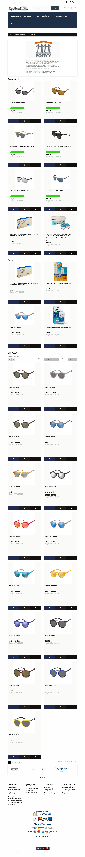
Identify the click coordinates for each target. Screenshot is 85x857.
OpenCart (18, 852)
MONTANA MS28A (14, 536)
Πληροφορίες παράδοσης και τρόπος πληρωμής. (14, 793)
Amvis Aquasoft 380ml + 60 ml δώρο (59, 283)
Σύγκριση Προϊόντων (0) (15, 356)
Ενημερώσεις (66, 793)
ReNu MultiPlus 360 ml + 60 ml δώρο (59, 327)
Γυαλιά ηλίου (47, 16)
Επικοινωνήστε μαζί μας (33, 788)
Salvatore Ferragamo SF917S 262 (22, 146)
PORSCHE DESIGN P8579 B (19, 190)
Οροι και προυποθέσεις (15, 800)
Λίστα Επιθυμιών (67, 791)
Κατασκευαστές (16, 24)
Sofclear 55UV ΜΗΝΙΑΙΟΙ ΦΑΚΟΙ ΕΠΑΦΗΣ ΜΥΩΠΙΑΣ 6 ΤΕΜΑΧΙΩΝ (24, 235)
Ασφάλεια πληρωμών (14, 789)
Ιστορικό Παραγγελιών (69, 789)
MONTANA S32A (14, 685)
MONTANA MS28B (15, 327)
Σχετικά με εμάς (12, 787)
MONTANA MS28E (14, 635)
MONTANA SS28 (50, 437)
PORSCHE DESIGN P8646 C (55, 190)
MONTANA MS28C (14, 586)
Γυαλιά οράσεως (61, 16)
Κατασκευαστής (20, 34)
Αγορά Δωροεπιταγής (50, 791)
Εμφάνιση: (63, 359)
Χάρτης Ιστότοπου (31, 792)
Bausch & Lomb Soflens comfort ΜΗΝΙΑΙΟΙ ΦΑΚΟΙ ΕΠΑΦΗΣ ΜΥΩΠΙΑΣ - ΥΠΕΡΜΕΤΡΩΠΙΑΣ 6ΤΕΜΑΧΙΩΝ (59, 236)
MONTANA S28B (50, 387)
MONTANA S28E (14, 387)
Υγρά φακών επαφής (31, 16)
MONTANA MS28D (51, 586)
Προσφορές (47, 795)
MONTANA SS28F (14, 486)
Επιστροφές (29, 790)
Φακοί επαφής (16, 16)
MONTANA (32, 34)
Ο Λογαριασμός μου (68, 787)
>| (19, 762)
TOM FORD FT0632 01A (17, 102)
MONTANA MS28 (50, 486)
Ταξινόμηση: (39, 359)
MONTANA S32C (14, 735)
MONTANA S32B (50, 685)
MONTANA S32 (50, 635)
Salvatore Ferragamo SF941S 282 (58, 146)
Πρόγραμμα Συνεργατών (51, 793)
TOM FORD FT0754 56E (53, 102)
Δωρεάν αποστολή (16, 108)
